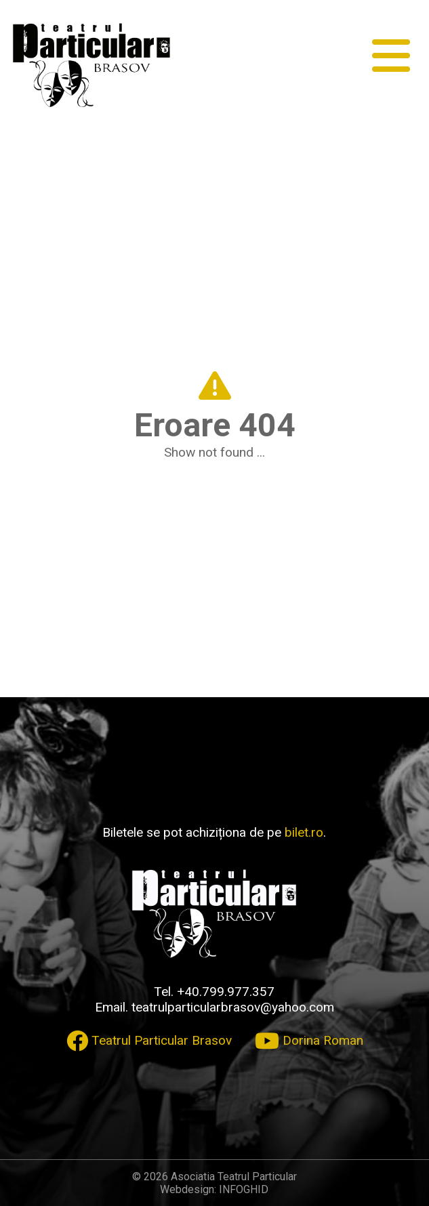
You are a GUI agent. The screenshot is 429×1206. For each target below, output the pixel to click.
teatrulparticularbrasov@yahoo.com (232, 1007)
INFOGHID (243, 1189)
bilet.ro (304, 832)
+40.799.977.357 (225, 991)
